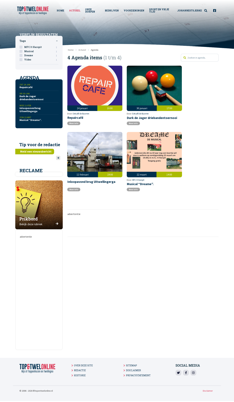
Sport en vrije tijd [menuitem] (159, 10)
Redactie (80, 370)
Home (71, 49)
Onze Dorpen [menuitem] (90, 10)
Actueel (82, 49)
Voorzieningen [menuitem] (134, 10)
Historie (80, 375)
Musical (40, 51)
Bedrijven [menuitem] (112, 10)
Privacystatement (138, 375)
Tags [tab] (23, 41)
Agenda (94, 49)
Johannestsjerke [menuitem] (189, 10)
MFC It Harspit (79, 173)
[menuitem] (207, 10)
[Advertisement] (143, 219)
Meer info (74, 121)
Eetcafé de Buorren (81, 108)
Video (40, 59)
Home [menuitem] (61, 10)
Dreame (40, 55)
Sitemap (131, 365)
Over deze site (83, 365)
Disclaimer (133, 370)
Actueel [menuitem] (75, 10)
